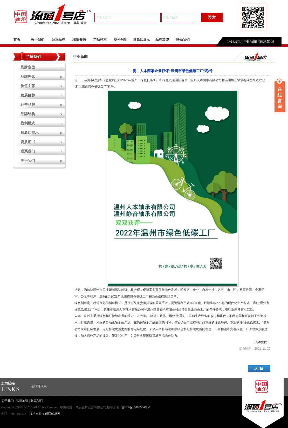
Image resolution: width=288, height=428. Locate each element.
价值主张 (27, 86)
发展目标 (27, 95)
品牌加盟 (162, 40)
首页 (16, 40)
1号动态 (233, 42)
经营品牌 (58, 40)
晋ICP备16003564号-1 (135, 407)
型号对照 (120, 40)
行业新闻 (249, 42)
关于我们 (37, 40)
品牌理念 (27, 77)
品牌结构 (27, 114)
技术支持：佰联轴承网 (44, 414)
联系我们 (183, 40)
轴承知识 (266, 42)
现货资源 (79, 40)
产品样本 (100, 40)
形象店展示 (141, 40)
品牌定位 (27, 67)
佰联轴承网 (39, 386)
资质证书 (27, 142)
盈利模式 (27, 123)
